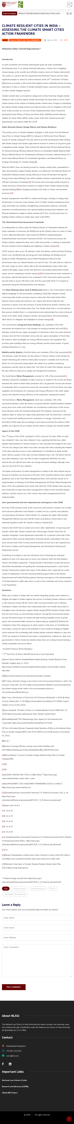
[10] (17, 189)
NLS (32, 1115)
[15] (39, 273)
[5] (41, 87)
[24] (46, 610)
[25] (56, 621)
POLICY (53, 888)
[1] (35, 68)
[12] (42, 213)
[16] (48, 281)
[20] (69, 352)
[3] (3, 83)
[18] (51, 319)
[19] (63, 328)
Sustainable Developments (15, 894)
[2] (68, 72)
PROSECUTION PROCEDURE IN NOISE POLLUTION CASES (39, 13)
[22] (38, 411)
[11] (11, 193)
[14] (57, 246)
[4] (55, 83)
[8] (36, 162)
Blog (5, 40)
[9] (30, 182)
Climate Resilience (37, 888)
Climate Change (19, 888)
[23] (50, 522)
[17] (47, 293)
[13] (22, 235)
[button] (67, 13)
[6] (43, 99)
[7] (24, 140)
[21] (65, 376)
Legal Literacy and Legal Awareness (25, 40)
